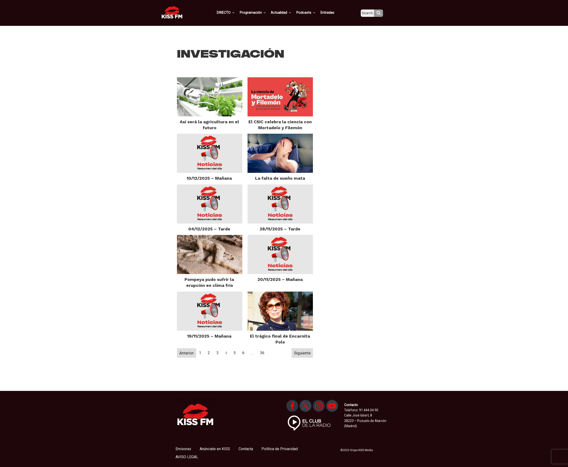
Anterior (186, 353)
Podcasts (311, 12)
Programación (260, 12)
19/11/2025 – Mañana (209, 336)
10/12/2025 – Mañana (209, 178)
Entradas (331, 12)
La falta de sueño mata (280, 178)
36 (262, 353)
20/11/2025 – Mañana (280, 279)
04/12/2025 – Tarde (209, 228)
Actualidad (287, 12)
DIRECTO (234, 12)
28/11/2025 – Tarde (280, 228)
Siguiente (302, 353)
